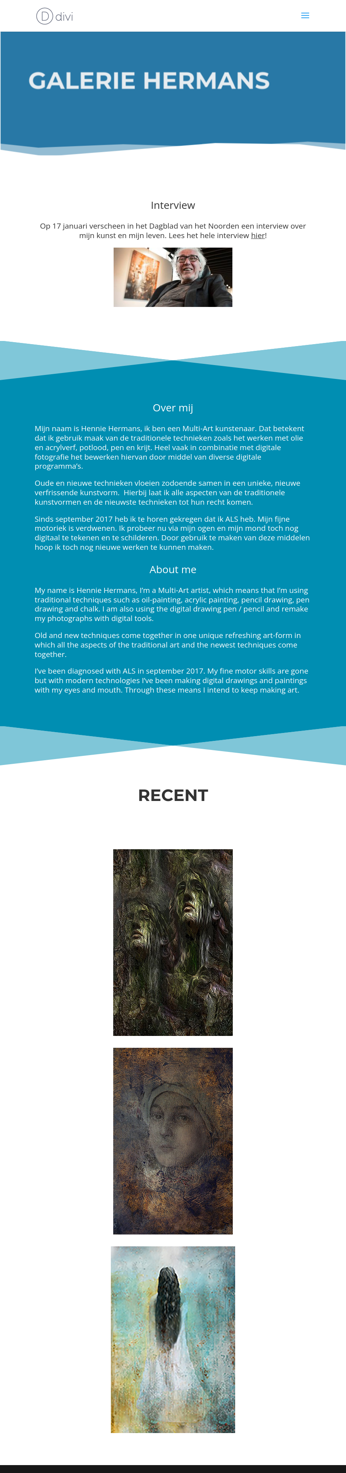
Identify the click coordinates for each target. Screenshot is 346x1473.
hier (258, 235)
